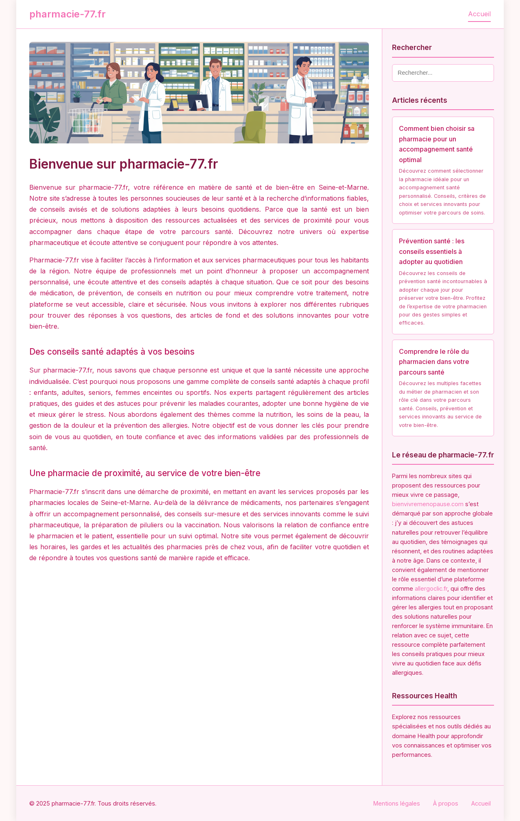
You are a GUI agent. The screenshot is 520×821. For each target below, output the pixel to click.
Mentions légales (396, 803)
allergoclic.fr (431, 588)
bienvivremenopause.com (428, 503)
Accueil (479, 14)
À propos (445, 803)
